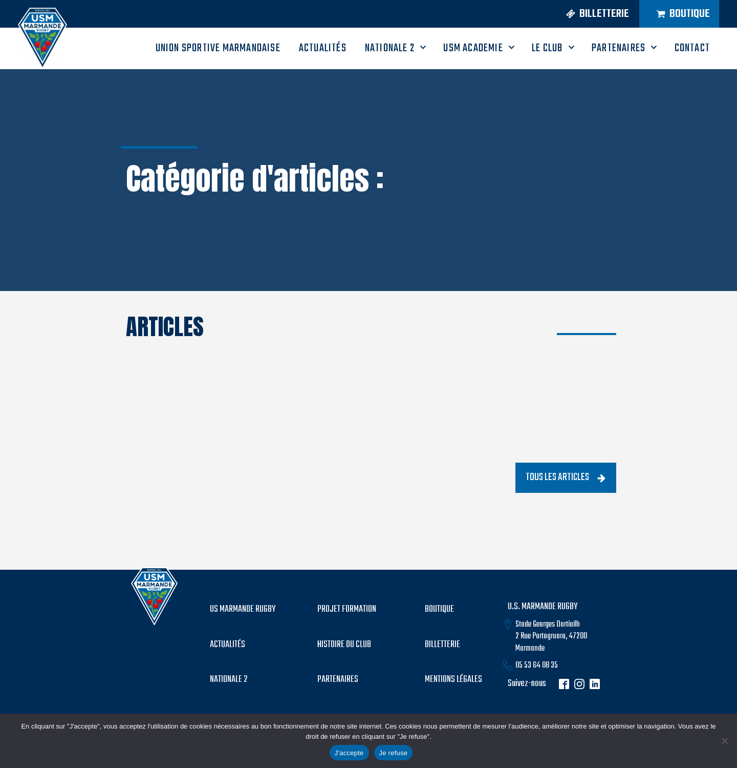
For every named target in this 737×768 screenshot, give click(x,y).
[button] (591, 14)
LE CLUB (547, 48)
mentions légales (453, 680)
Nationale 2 (390, 48)
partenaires (337, 680)
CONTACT (692, 48)
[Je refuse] (724, 741)
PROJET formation (346, 609)
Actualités (227, 645)
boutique (439, 609)
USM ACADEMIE (473, 48)
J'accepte (349, 753)
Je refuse (393, 753)
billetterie (442, 645)
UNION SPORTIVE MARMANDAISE (218, 48)
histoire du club (344, 645)
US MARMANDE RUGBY (242, 609)
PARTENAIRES (618, 48)
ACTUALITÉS (322, 48)
